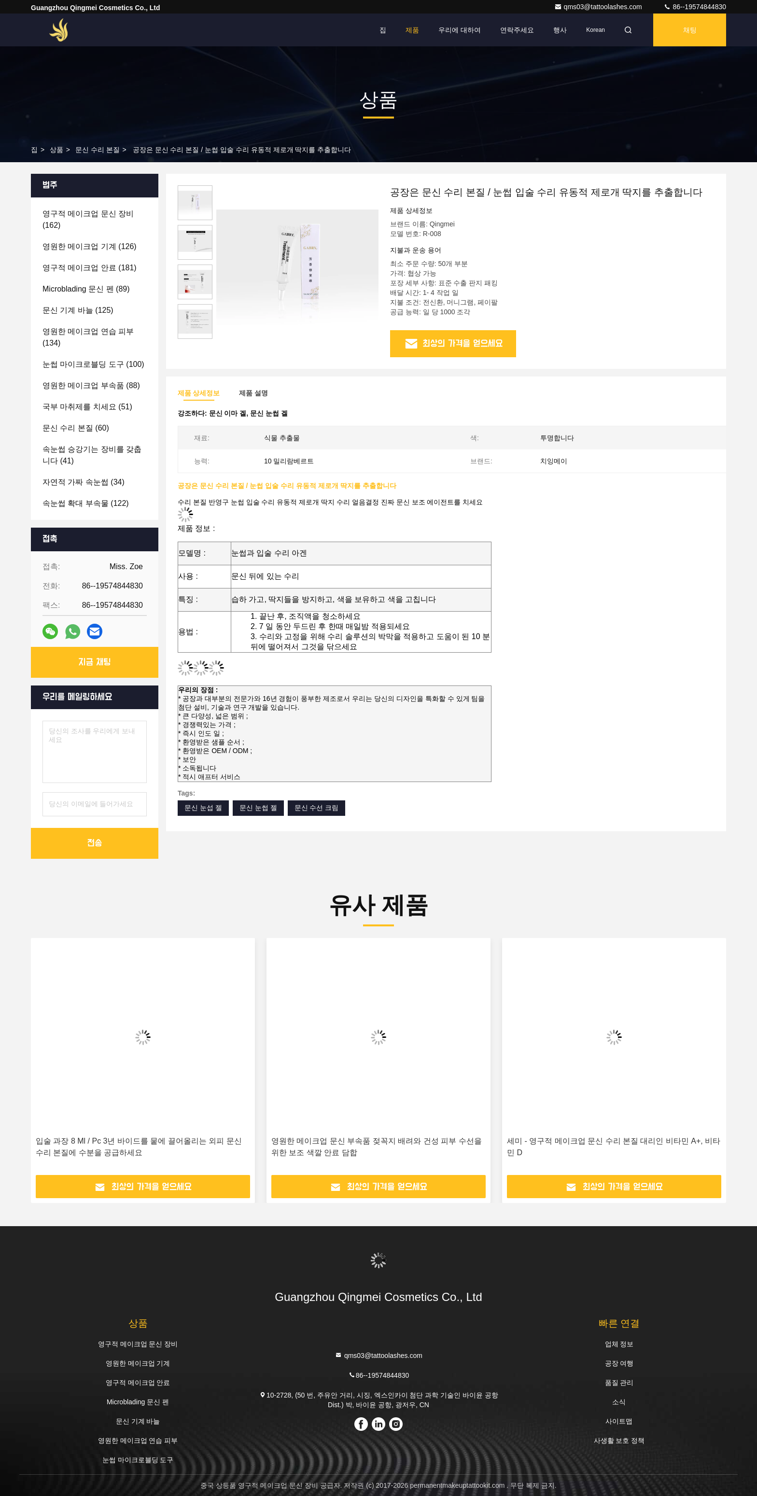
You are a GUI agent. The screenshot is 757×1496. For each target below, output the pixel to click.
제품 (412, 30)
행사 (560, 30)
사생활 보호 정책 (619, 1440)
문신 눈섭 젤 (203, 807)
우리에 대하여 (459, 30)
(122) (85, 503)
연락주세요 (517, 30)
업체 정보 (619, 1344)
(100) (93, 364)
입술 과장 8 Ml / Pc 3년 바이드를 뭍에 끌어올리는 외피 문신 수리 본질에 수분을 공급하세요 (139, 1147)
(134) (88, 337)
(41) (91, 455)
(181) (89, 268)
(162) (88, 219)
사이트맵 (618, 1421)
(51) (87, 407)
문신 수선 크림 (316, 807)
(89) (86, 289)
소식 (619, 1402)
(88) (91, 385)
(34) (83, 482)
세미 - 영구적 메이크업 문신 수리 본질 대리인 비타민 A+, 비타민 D (613, 1147)
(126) (89, 246)
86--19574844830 (694, 7)
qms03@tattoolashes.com (599, 7)
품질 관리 (619, 1382)
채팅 (690, 30)
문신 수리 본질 (97, 150)
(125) (77, 310)
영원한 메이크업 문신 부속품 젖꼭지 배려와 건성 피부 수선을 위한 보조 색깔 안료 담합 (376, 1147)
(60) (75, 428)
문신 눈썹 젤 (258, 807)
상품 (56, 150)
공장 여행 (619, 1363)
